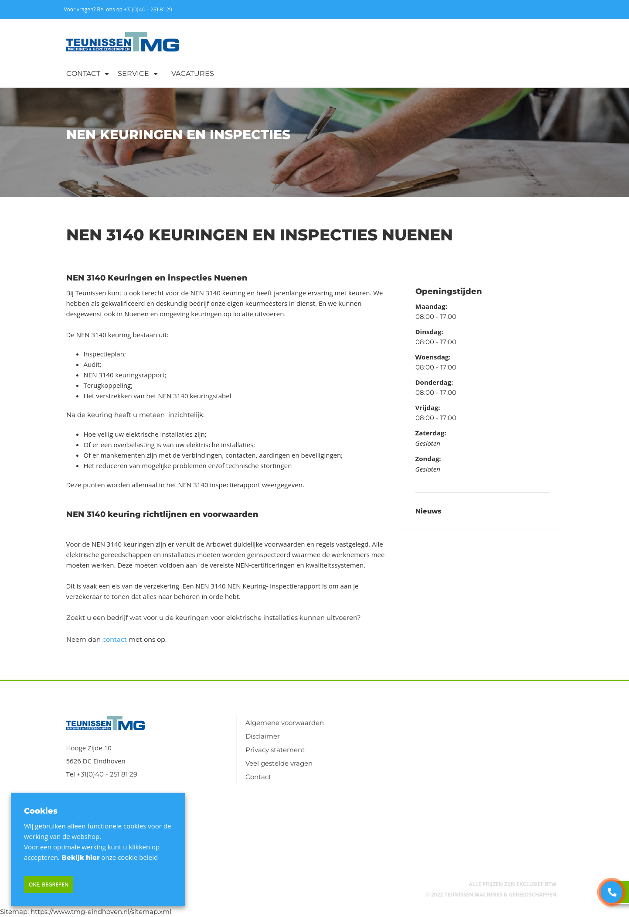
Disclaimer (262, 736)
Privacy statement (275, 750)
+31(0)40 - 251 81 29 (148, 9)
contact (114, 639)
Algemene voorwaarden (284, 723)
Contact (83, 73)
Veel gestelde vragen (279, 763)
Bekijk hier (80, 857)
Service (133, 73)
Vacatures (192, 73)
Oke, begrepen (48, 884)
